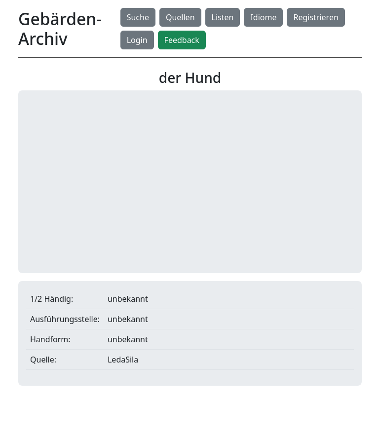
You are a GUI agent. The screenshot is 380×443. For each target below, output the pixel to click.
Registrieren (315, 17)
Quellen (180, 17)
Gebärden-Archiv (60, 28)
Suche (138, 17)
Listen (223, 17)
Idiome (263, 17)
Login (137, 40)
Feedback (181, 40)
